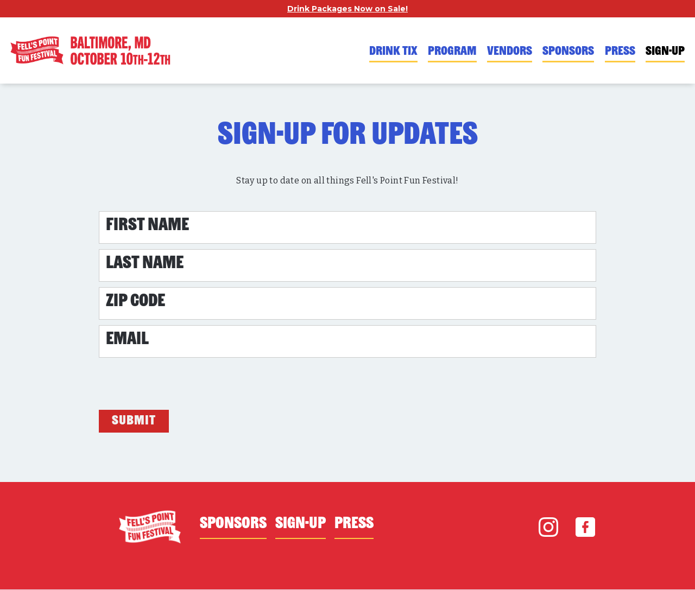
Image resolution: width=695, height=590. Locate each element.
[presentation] (181, 384)
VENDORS (509, 52)
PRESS (620, 52)
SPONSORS (568, 52)
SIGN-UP (665, 52)
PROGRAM (452, 52)
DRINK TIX (393, 52)
